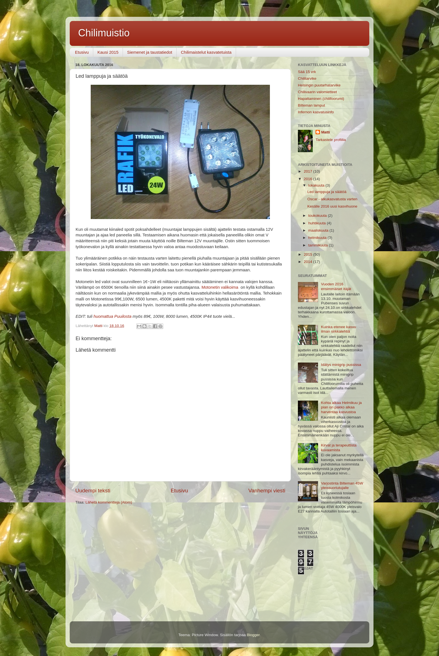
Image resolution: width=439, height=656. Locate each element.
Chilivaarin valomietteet (317, 92)
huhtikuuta (317, 223)
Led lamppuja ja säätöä (327, 192)
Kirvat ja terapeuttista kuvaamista (338, 447)
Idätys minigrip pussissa (341, 365)
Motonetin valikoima (220, 287)
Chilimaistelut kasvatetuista (206, 52)
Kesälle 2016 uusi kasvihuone (332, 206)
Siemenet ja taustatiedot (149, 52)
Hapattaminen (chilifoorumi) (321, 99)
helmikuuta (318, 238)
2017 (308, 171)
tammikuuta (318, 245)
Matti (325, 132)
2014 (308, 262)
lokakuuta (317, 185)
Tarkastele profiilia (331, 140)
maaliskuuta (319, 230)
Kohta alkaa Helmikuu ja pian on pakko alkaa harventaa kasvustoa (341, 407)
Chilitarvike (307, 78)
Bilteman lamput (311, 105)
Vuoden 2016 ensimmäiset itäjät (336, 286)
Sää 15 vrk (307, 72)
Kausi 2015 (107, 52)
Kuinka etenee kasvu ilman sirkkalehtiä (338, 329)
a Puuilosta (121, 316)
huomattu (102, 316)
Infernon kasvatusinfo (316, 112)
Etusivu (82, 52)
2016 (308, 179)
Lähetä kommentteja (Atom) (108, 502)
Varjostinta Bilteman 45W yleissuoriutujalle (342, 485)
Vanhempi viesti (266, 490)
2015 (308, 254)
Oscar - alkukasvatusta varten (332, 199)
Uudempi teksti (92, 490)
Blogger (253, 635)
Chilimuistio (104, 33)
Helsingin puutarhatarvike (319, 85)
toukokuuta (318, 215)
